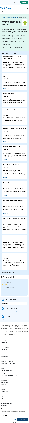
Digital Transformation (7, 370)
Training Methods (6, 347)
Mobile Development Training (12, 17)
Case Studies (4, 359)
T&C (2, 398)
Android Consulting (6, 320)
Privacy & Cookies (15, 419)
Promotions (4, 345)
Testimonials (4, 391)
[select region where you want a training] (14, 303)
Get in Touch (22, 419)
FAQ (2, 396)
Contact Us (24, 2)
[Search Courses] (13, 11)
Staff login (14, 422)
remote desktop (12, 40)
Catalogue (4, 342)
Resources (4, 349)
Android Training (22, 17)
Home (3, 17)
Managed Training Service (8, 373)
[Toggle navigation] (27, 8)
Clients (3, 389)
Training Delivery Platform (9, 375)
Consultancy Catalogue (8, 363)
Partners (3, 387)
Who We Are (4, 382)
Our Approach (5, 356)
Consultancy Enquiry (7, 361)
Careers (3, 394)
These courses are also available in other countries (14, 312)
